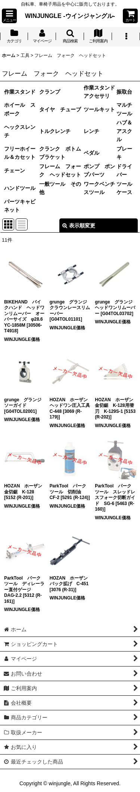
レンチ (91, 131)
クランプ (49, 92)
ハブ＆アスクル (124, 131)
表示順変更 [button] (78, 226)
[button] (9, 16)
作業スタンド (19, 92)
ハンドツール (19, 188)
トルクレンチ (55, 131)
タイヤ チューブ (60, 109)
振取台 (124, 92)
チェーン (14, 170)
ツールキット (99, 109)
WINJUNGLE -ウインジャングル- (70, 15)
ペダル (91, 153)
